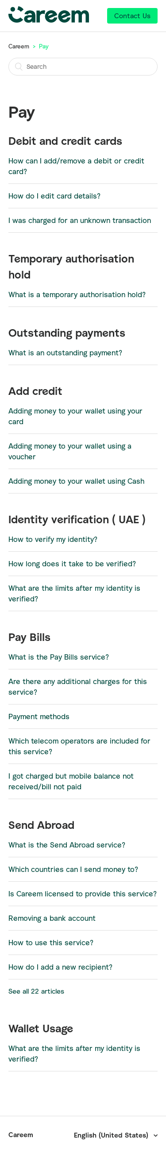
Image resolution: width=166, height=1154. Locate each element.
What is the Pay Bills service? (58, 657)
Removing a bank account (52, 918)
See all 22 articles (36, 991)
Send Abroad (41, 825)
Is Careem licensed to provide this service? (82, 893)
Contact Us (132, 16)
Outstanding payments (66, 332)
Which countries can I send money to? (73, 869)
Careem (18, 46)
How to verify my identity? (52, 539)
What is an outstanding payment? (65, 352)
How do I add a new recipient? (60, 967)
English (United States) (112, 1135)
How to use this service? (50, 942)
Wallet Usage (40, 1028)
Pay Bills (29, 637)
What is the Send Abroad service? (66, 844)
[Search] (83, 67)
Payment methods (38, 716)
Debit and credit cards (65, 141)
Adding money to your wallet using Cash (76, 481)
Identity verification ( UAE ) (77, 519)
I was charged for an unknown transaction (79, 220)
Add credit (35, 391)
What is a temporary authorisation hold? (77, 294)
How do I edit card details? (54, 195)
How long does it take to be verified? (72, 563)
